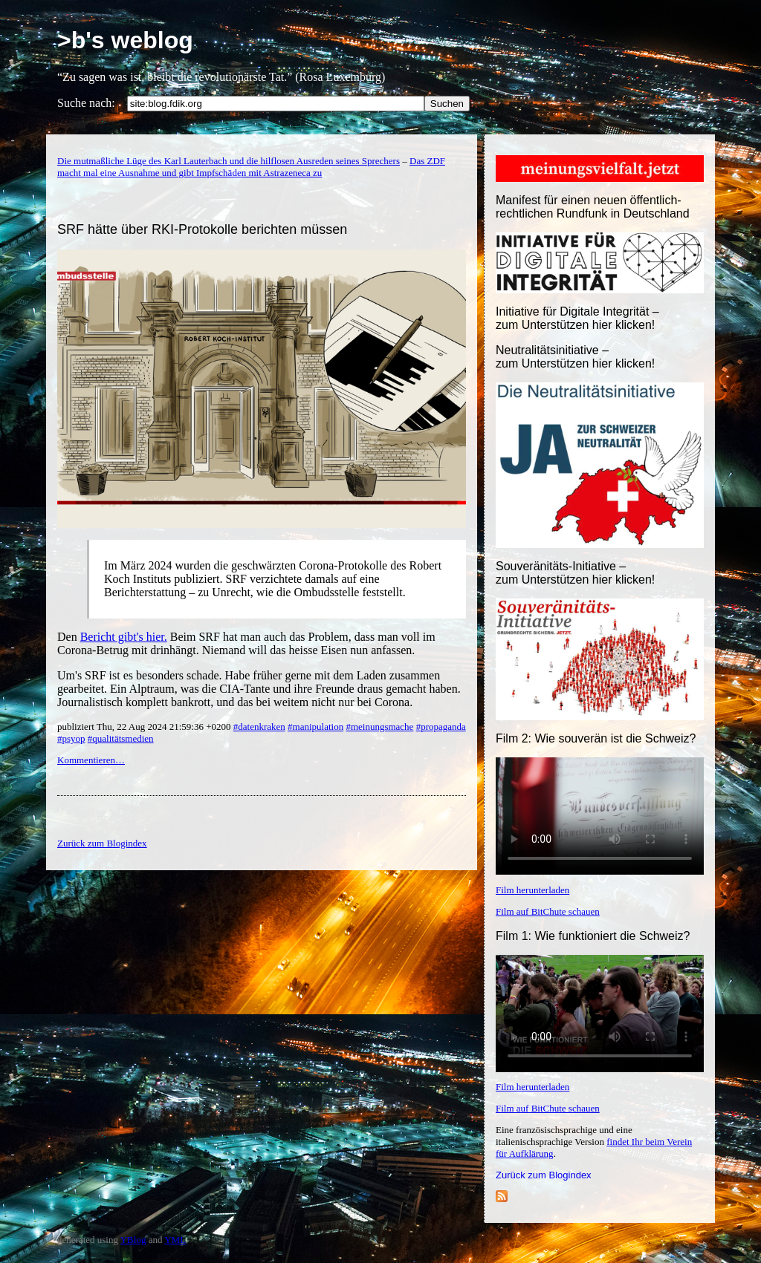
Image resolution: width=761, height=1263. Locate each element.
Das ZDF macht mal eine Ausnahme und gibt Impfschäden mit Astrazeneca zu (251, 166)
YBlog (133, 1239)
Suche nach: (86, 103)
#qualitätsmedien (121, 738)
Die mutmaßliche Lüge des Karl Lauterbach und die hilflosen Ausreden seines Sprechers (228, 160)
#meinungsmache (379, 726)
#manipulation (315, 726)
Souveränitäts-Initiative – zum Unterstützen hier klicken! (575, 573)
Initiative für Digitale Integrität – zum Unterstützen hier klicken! (577, 318)
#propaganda (441, 726)
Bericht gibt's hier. (123, 636)
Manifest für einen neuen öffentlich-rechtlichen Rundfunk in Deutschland (593, 207)
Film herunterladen (532, 889)
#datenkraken (259, 726)
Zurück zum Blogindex (544, 1175)
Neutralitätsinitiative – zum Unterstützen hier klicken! (575, 357)
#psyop (71, 738)
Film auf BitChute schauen (548, 911)
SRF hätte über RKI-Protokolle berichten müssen (202, 229)
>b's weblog (125, 40)
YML (175, 1239)
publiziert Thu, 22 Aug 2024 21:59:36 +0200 (145, 726)
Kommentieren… (91, 760)
